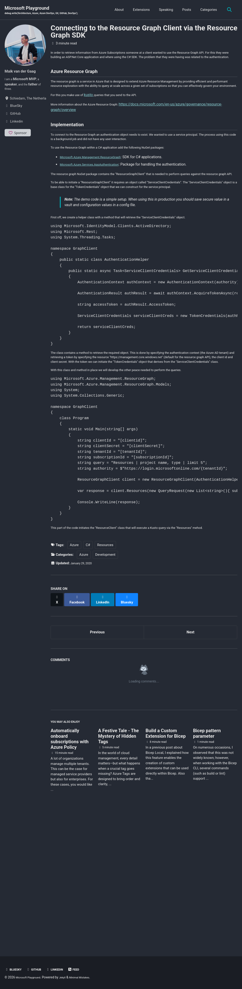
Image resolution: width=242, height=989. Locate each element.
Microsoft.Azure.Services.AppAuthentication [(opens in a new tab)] (96, 195)
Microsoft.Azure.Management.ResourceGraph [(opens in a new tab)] (97, 188)
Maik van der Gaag (24, 72)
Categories (207, 10)
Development (105, 690)
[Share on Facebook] (79, 732)
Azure (74, 680)
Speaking (164, 10)
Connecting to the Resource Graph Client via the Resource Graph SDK (144, 32)
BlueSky (14, 969)
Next (190, 764)
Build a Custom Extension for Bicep (166, 869)
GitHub (37, 969)
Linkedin (61, 969)
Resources (105, 680)
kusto (96, 116)
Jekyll (69, 977)
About (117, 10)
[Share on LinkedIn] (107, 732)
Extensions (139, 10)
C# (88, 680)
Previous (97, 764)
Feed (82, 969)
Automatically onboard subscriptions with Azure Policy (70, 875)
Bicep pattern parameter (207, 869)
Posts (184, 10)
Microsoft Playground (50, 10)
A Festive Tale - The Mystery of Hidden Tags (118, 872)
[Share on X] (58, 732)
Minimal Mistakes (88, 977)
